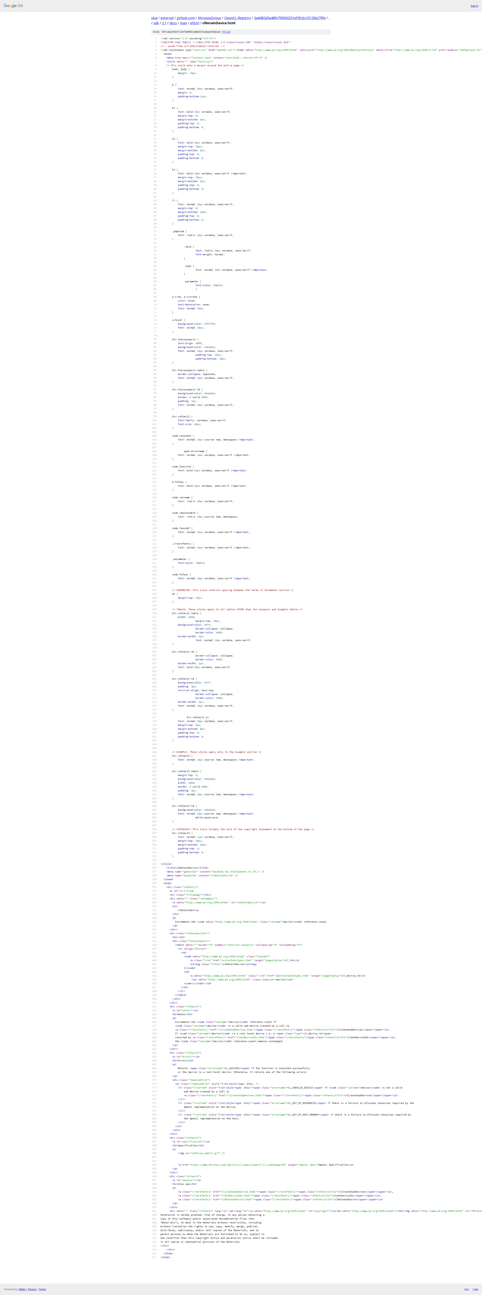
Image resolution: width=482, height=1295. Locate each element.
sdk (156, 23)
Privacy (32, 1289)
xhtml (194, 23)
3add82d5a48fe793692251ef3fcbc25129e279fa (290, 18)
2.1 (164, 23)
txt (466, 1289)
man (183, 23)
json (475, 1289)
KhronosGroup (209, 18)
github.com (186, 18)
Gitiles (22, 1289)
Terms (42, 1289)
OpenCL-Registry (237, 18)
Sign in (474, 6)
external (167, 18)
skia (154, 18)
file (226, 31)
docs (173, 23)
